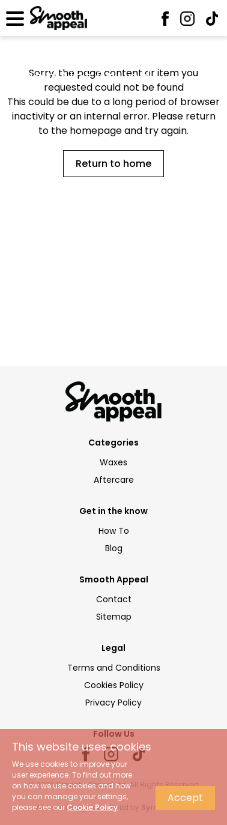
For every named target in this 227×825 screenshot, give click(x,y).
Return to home (113, 164)
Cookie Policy (92, 807)
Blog (114, 548)
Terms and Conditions (113, 668)
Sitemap (114, 617)
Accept (185, 798)
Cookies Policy (114, 685)
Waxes (113, 462)
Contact (114, 599)
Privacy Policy (113, 703)
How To (113, 531)
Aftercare (114, 480)
